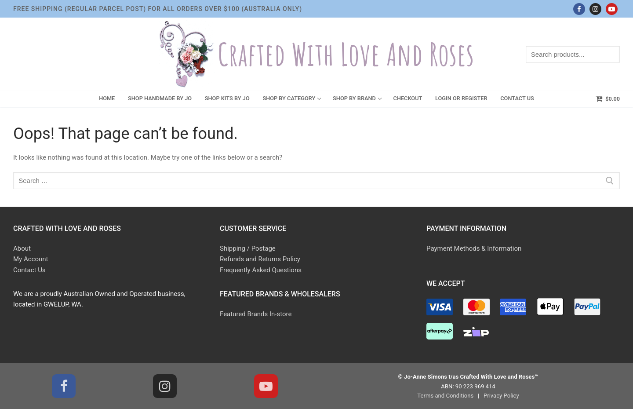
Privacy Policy (501, 395)
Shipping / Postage (248, 248)
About (22, 248)
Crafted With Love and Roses (346, 54)
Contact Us (29, 270)
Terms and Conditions (445, 395)
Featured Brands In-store (255, 314)
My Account (30, 259)
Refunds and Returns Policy (260, 259)
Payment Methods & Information (473, 248)
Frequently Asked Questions (261, 270)
